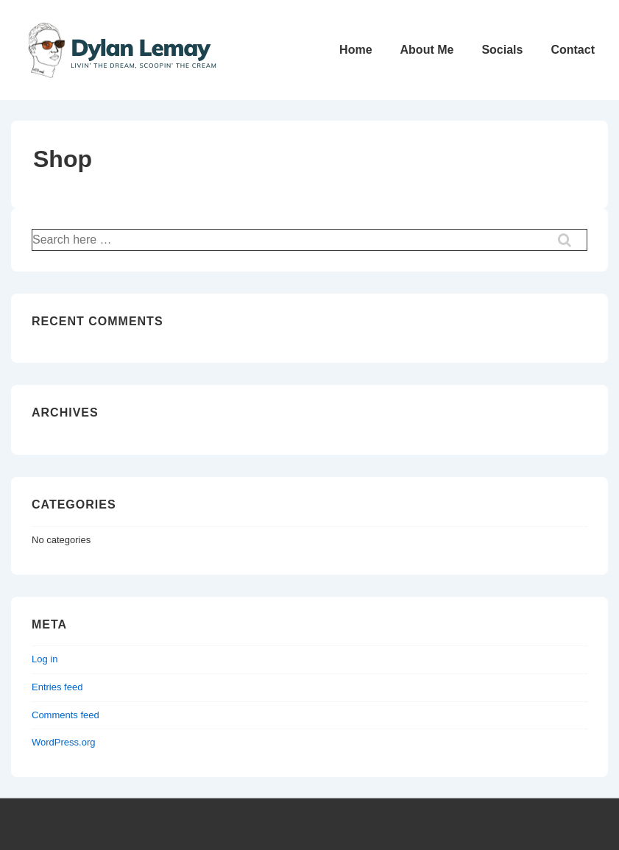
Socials (502, 49)
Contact (573, 49)
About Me (427, 49)
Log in (44, 659)
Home (355, 49)
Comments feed (65, 714)
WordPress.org (63, 742)
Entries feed (57, 687)
